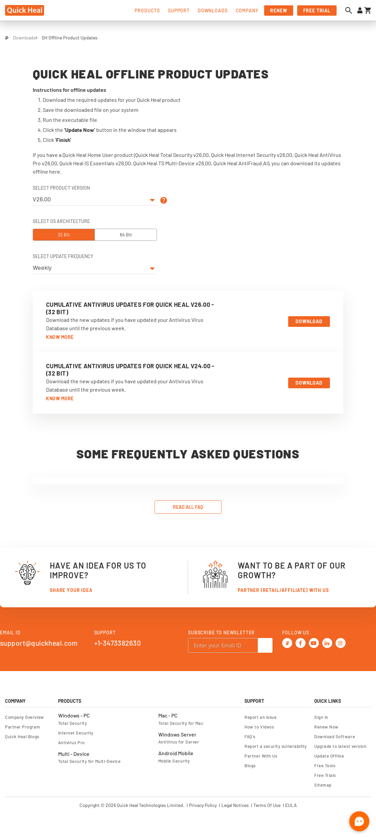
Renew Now (326, 726)
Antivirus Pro (71, 742)
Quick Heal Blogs (22, 736)
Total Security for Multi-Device (89, 760)
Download (309, 321)
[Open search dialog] (350, 10)
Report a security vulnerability (275, 745)
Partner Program (22, 726)
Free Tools (324, 765)
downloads (213, 10)
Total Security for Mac (181, 722)
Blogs (250, 765)
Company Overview (24, 716)
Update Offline (329, 755)
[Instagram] (340, 641)
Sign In (321, 716)
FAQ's (249, 736)
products (147, 10)
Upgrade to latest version (340, 745)
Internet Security (75, 732)
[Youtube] (313, 641)
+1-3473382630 (117, 642)
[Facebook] (300, 641)
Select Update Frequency (63, 256)
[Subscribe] (265, 644)
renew (278, 10)
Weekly (42, 267)
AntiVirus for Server (178, 741)
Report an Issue (260, 716)
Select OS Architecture (61, 221)
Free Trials (325, 774)
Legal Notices (235, 804)
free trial (317, 10)
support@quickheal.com (39, 642)
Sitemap (323, 784)
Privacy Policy (203, 804)
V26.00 (42, 199)
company (247, 10)
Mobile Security (174, 760)
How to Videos (259, 726)
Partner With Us (260, 755)
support (179, 10)
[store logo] (24, 10)
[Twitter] (287, 641)
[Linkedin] (327, 641)
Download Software (334, 736)
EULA (291, 804)
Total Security (72, 722)
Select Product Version (61, 188)
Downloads (24, 37)
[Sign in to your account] (360, 10)
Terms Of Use (266, 804)
